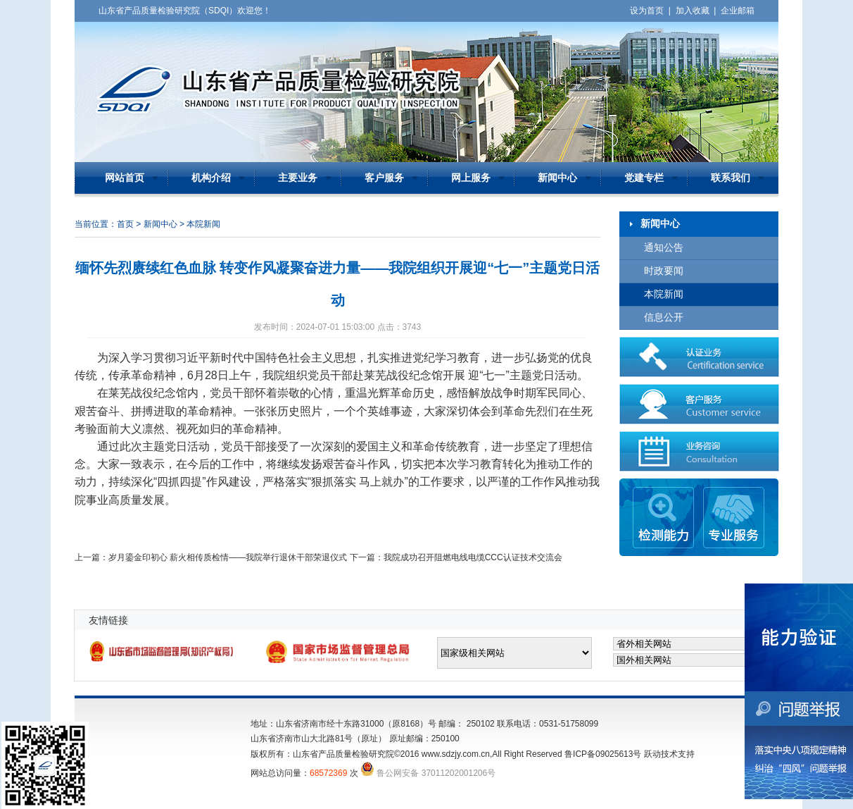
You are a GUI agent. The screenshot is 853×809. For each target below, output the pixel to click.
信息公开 (663, 317)
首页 (125, 224)
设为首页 (647, 11)
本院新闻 (663, 294)
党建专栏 (644, 178)
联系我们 (730, 178)
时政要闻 (663, 271)
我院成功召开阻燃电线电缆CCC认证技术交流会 (473, 557)
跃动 (652, 754)
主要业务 (297, 178)
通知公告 (663, 247)
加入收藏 (692, 11)
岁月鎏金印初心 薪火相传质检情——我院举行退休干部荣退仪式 (227, 557)
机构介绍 (211, 178)
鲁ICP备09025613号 (602, 754)
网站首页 (124, 178)
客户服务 (384, 178)
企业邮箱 (737, 11)
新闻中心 (557, 178)
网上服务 (471, 178)
